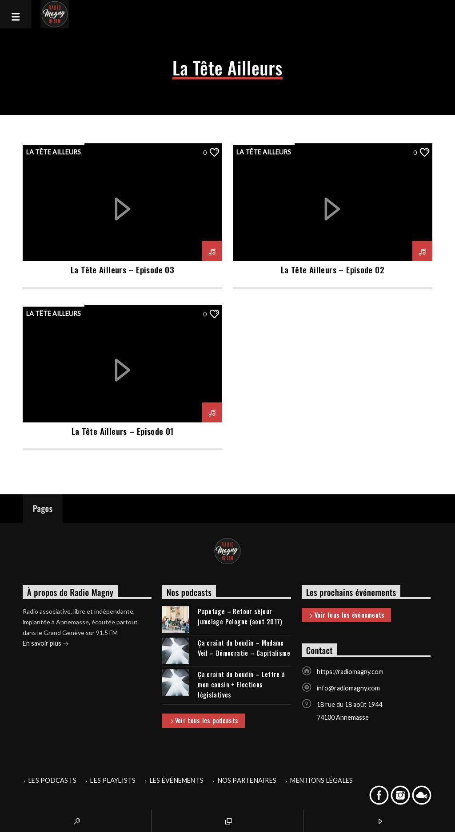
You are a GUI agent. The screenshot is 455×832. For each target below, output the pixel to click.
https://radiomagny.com (350, 671)
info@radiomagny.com (348, 688)
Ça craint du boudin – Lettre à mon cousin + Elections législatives (241, 684)
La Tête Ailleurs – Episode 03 (122, 269)
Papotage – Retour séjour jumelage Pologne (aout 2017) (240, 616)
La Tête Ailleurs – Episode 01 (123, 431)
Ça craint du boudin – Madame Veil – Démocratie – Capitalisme (244, 648)
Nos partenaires (247, 780)
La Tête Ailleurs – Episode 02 (332, 269)
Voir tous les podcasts (204, 721)
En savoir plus (46, 644)
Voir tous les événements (346, 615)
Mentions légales (321, 780)
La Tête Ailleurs (53, 152)
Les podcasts (52, 780)
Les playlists (113, 780)
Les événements (177, 780)
